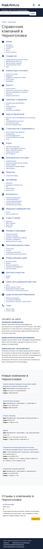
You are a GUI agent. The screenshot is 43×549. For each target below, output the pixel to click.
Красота (7, 85)
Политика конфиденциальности (13, 544)
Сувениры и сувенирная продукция (16, 237)
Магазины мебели (11, 261)
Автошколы (9, 183)
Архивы (8, 276)
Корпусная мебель (11, 268)
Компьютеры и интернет (15, 70)
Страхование (9, 47)
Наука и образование (13, 114)
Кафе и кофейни (10, 223)
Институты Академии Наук (13, 124)
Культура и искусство (13, 272)
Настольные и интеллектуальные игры (17, 290)
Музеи (8, 278)
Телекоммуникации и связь (16, 245)
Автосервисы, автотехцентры (14, 185)
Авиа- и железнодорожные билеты (15, 148)
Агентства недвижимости (13, 135)
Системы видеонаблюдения (14, 201)
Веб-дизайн (9, 76)
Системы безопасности (12, 199)
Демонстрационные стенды (14, 241)
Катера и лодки (10, 311)
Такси (7, 105)
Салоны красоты (10, 88)
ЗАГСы (8, 285)
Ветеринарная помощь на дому (15, 289)
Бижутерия (9, 94)
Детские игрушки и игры (13, 287)
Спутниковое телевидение (13, 300)
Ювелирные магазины (12, 95)
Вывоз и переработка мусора (14, 150)
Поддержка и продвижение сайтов (16, 77)
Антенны (8, 250)
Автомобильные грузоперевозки (15, 103)
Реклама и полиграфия (13, 231)
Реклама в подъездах (12, 236)
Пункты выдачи (10, 153)
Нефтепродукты (10, 168)
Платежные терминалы (12, 146)
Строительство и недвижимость (18, 128)
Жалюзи (8, 263)
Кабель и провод (11, 164)
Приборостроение (11, 161)
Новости (6, 542)
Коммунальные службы (12, 152)
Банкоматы (9, 45)
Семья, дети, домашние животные (19, 282)
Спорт (6, 305)
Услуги (7, 143)
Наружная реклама (11, 234)
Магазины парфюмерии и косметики (17, 92)
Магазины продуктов (12, 265)
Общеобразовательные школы (14, 121)
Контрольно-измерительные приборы (17, 163)
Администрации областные (14, 61)
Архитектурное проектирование (15, 132)
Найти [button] (33, 13)
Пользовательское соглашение (13, 546)
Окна (7, 139)
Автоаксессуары (10, 188)
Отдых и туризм (11, 218)
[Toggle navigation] (39, 5)
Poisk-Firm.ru (10, 5)
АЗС (7, 186)
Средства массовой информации (18, 294)
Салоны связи (10, 249)
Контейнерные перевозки (13, 110)
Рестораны (9, 226)
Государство (9, 56)
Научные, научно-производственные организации (20, 117)
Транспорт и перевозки (14, 99)
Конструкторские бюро (12, 123)
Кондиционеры (10, 134)
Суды (7, 66)
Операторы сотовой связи (13, 252)
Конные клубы (10, 309)
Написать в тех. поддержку (21, 542)
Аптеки (8, 212)
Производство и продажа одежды (15, 166)
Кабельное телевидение (12, 298)
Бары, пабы (9, 225)
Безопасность (10, 194)
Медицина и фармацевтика (16, 209)
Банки (8, 50)
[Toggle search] (33, 5)
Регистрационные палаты (13, 65)
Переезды (9, 108)
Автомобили (9, 180)
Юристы (8, 48)
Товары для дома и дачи (14, 258)
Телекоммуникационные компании (16, 254)
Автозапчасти (10, 190)
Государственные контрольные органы (17, 59)
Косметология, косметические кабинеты (17, 90)
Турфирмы (9, 221)
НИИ (7, 119)
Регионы (5, 10)
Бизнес (7, 41)
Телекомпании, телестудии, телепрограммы (18, 301)
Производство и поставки (15, 158)
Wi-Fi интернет (10, 79)
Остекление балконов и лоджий (15, 137)
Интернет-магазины (12, 74)
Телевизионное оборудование (14, 267)
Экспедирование (11, 106)
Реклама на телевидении (13, 239)
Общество (8, 172)
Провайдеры (9, 81)
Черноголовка (22, 10)
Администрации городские (14, 63)
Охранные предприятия (13, 197)
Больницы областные (12, 214)
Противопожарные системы (14, 204)
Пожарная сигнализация (13, 203)
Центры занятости (11, 52)
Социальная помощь (12, 175)
